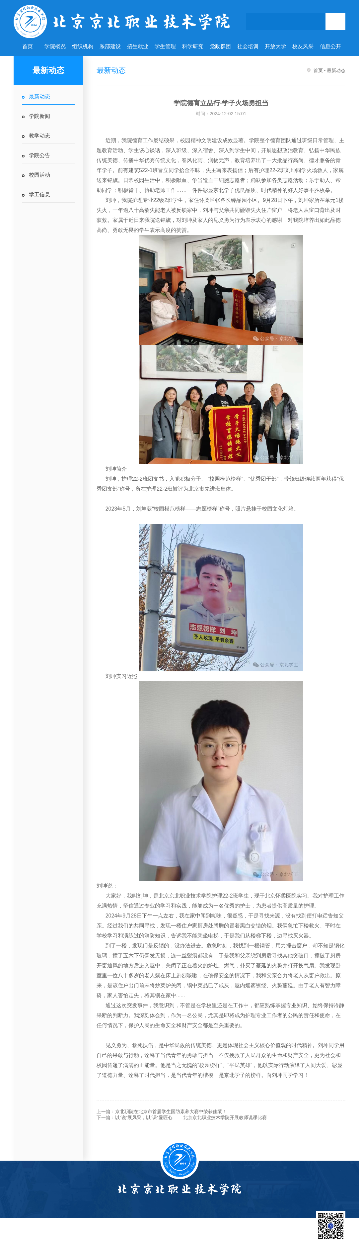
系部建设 (110, 46)
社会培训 (247, 46)
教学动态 (39, 136)
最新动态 (39, 96)
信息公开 (330, 46)
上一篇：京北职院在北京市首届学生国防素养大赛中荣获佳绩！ (162, 1111)
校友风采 (303, 46)
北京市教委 (224, 1236)
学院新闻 (39, 116)
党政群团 (220, 46)
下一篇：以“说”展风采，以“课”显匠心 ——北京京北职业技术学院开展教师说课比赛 (182, 1117)
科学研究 (192, 46)
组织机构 (82, 46)
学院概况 (55, 46)
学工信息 (39, 194)
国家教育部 (194, 1236)
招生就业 (137, 46)
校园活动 (39, 175)
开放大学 (275, 46)
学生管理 (165, 46)
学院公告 (39, 155)
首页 (27, 46)
